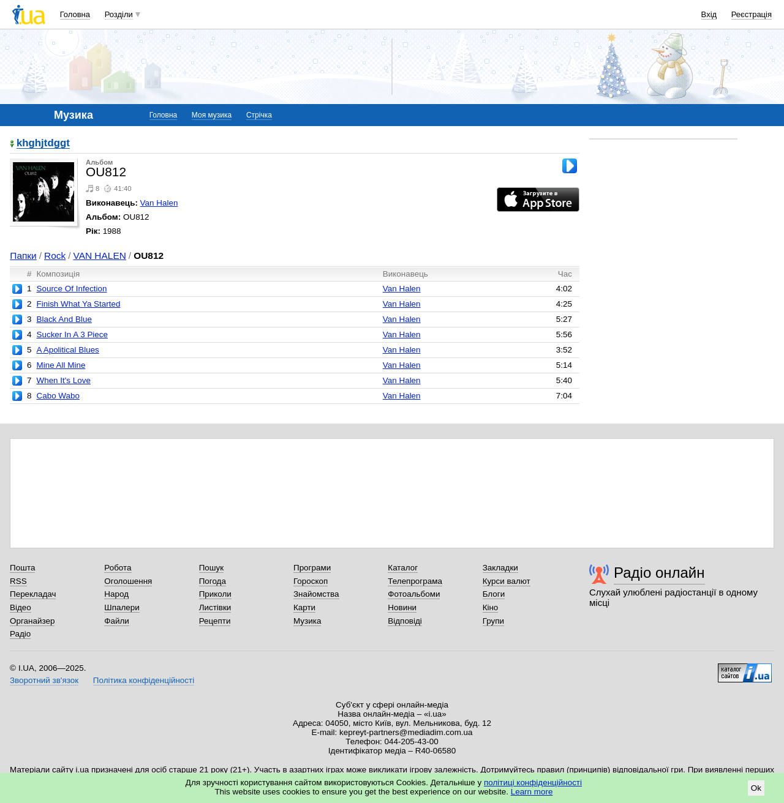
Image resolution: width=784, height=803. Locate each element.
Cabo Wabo (57, 395)
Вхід (709, 14)
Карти (304, 607)
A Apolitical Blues (67, 349)
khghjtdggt (43, 143)
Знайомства (316, 594)
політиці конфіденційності (533, 782)
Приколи (215, 594)
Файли (116, 621)
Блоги (494, 594)
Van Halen (159, 202)
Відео (20, 607)
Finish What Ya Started (78, 303)
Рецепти (215, 621)
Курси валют (506, 581)
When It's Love (63, 380)
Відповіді (405, 621)
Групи (493, 621)
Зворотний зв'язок (44, 680)
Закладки (500, 567)
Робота (117, 567)
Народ (116, 594)
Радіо (20, 633)
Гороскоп (310, 581)
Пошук (211, 567)
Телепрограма (415, 581)
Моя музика (212, 115)
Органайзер (32, 621)
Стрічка (259, 115)
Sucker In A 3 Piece (72, 334)
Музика (307, 621)
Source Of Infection (71, 288)
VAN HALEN (99, 255)
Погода (212, 581)
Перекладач (33, 594)
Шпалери (121, 607)
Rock (55, 255)
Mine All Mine (60, 365)
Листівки (215, 607)
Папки (23, 255)
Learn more (532, 791)
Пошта (22, 567)
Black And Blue (63, 319)
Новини (402, 607)
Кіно (491, 607)
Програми (312, 567)
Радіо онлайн (659, 572)
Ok (756, 788)
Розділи (119, 14)
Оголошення (128, 581)
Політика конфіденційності (143, 680)
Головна (75, 14)
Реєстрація (751, 14)
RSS (18, 581)
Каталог (403, 567)
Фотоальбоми (414, 594)
